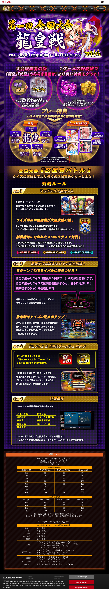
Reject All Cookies (81, 584)
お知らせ (16, 8)
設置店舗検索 (100, 8)
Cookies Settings (81, 579)
